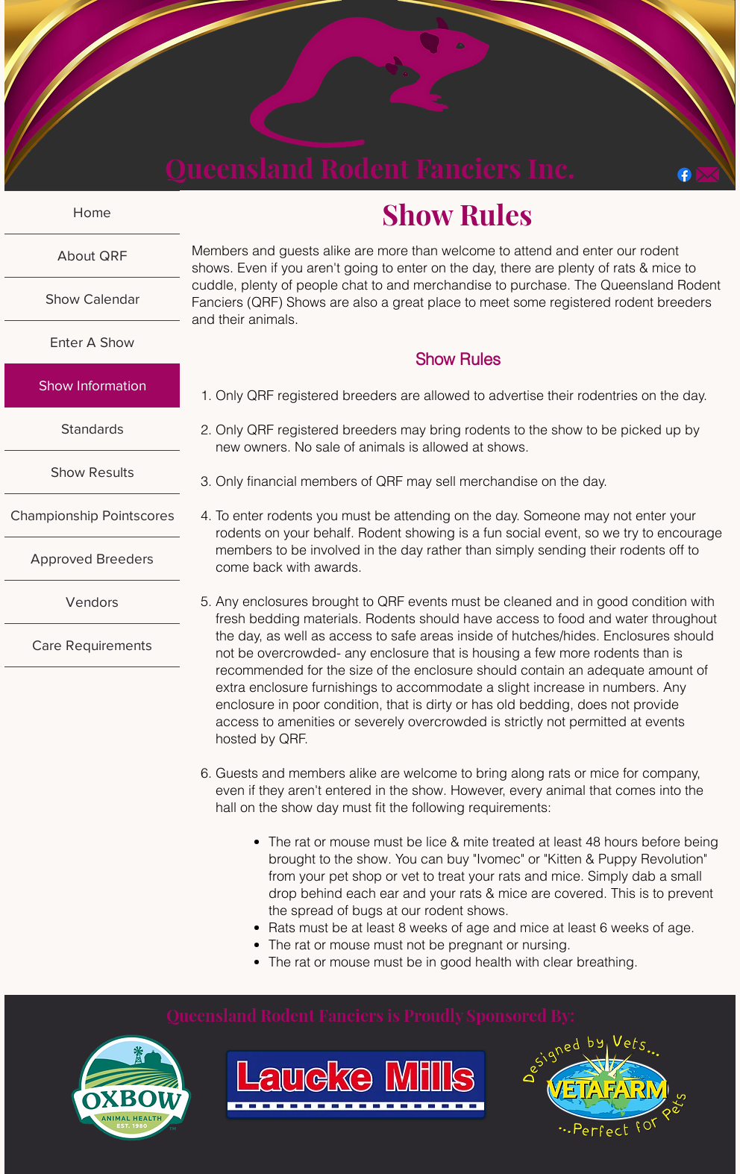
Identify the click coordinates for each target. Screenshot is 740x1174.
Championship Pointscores (92, 515)
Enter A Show (92, 342)
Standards (92, 429)
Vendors (92, 602)
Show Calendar (92, 299)
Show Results (92, 472)
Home (92, 212)
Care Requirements (92, 645)
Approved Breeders (92, 558)
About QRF (92, 255)
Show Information (92, 385)
